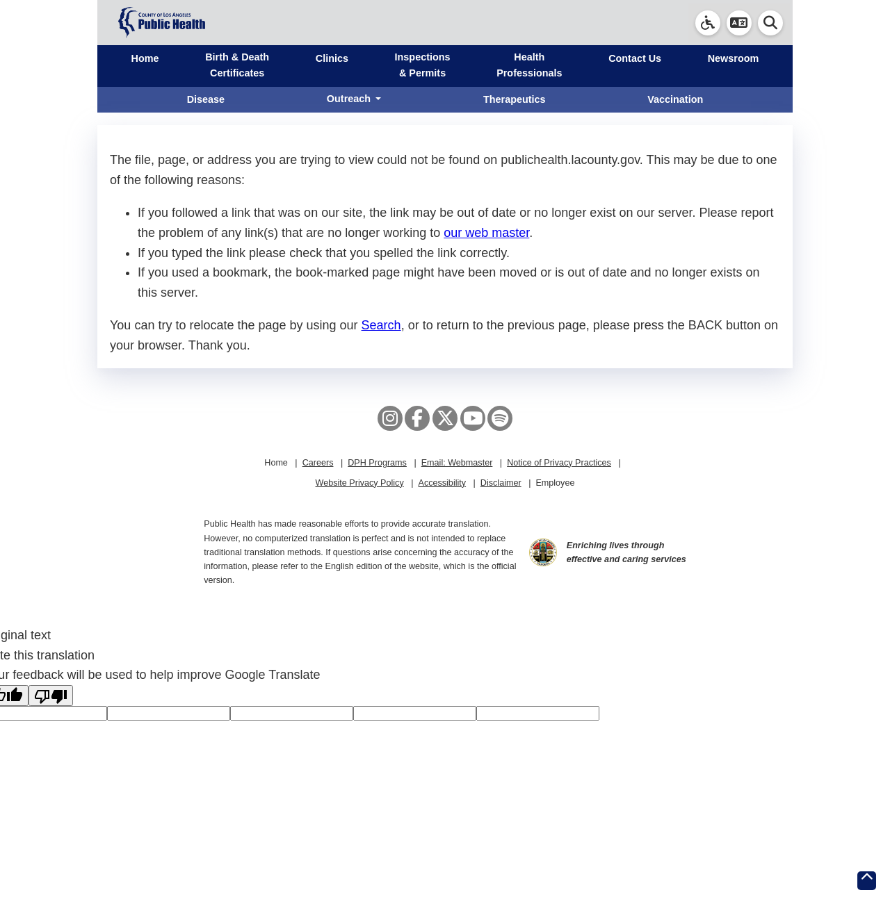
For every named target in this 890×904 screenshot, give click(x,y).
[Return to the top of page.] (866, 880)
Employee (554, 483)
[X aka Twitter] (445, 418)
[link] (707, 22)
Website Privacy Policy (360, 483)
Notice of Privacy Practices (559, 463)
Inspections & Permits (423, 65)
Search (381, 325)
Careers (318, 463)
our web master (486, 233)
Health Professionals (529, 65)
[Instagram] (390, 418)
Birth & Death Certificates (237, 65)
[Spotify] (499, 418)
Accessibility (442, 483)
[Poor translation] (51, 695)
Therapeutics (514, 99)
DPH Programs (377, 463)
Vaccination (675, 99)
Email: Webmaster (457, 463)
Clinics (332, 58)
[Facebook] (417, 418)
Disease (206, 99)
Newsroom (733, 58)
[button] (739, 22)
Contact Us (634, 58)
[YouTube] (472, 418)
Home (145, 58)
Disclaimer (500, 483)
